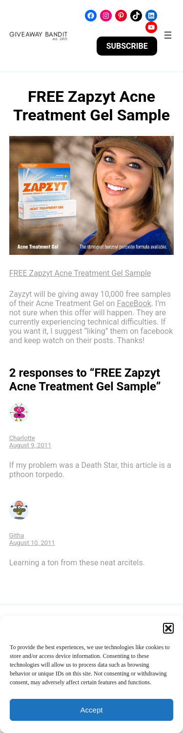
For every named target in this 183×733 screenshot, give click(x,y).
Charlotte (22, 438)
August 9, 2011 (30, 445)
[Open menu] (168, 35)
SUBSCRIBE (127, 46)
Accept (92, 710)
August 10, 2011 (32, 542)
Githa (16, 535)
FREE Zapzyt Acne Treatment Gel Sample (80, 273)
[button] (168, 628)
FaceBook (134, 303)
